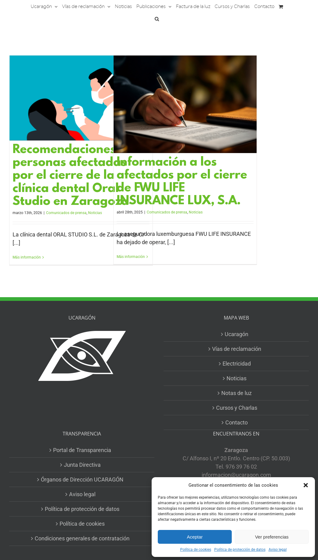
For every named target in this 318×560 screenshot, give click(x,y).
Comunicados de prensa (66, 213)
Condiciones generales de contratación (82, 538)
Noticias (95, 213)
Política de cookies (195, 549)
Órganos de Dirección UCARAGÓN (82, 479)
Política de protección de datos (240, 549)
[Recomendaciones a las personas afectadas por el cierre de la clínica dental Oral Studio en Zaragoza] (81, 98)
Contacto (236, 422)
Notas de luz (236, 393)
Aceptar (195, 536)
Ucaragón (236, 334)
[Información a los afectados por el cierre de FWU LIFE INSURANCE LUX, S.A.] (185, 104)
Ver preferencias (272, 536)
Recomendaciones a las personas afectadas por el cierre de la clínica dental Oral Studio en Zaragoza (79, 176)
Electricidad (237, 363)
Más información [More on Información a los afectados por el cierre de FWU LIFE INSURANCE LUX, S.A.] (131, 257)
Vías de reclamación (236, 349)
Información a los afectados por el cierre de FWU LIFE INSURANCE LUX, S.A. (182, 182)
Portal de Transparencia (82, 450)
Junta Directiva (82, 465)
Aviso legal (278, 549)
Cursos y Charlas (236, 408)
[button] (306, 485)
